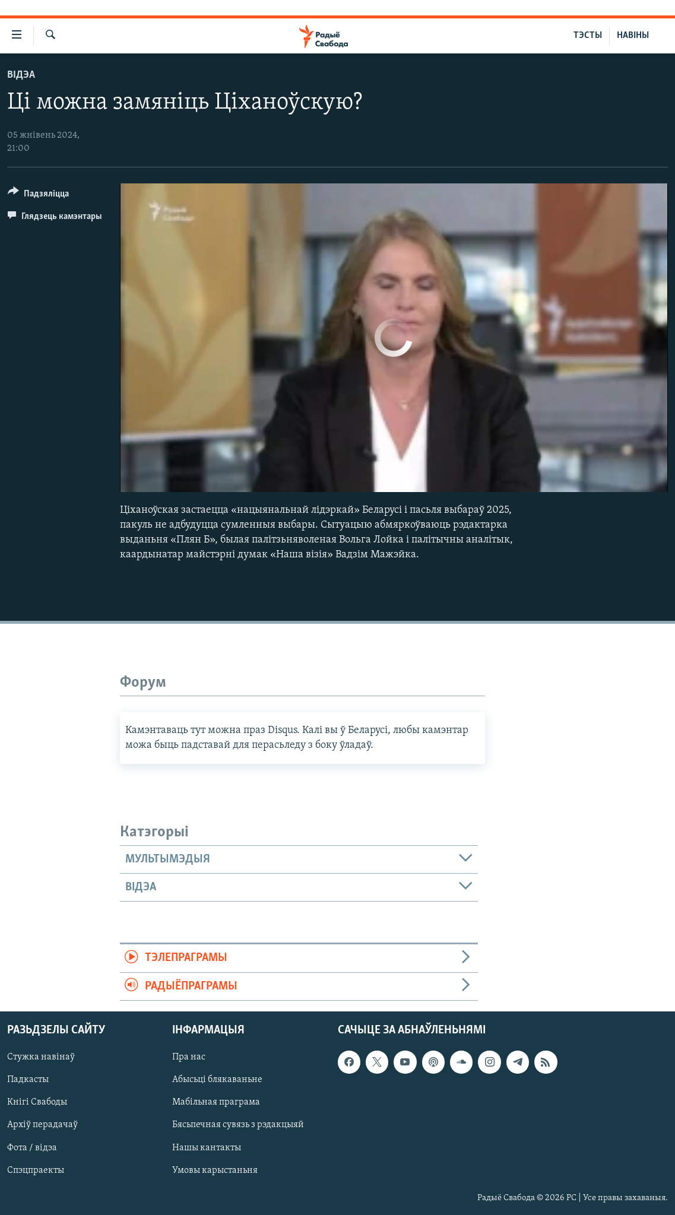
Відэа (21, 75)
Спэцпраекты (35, 1170)
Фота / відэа (32, 1148)
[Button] (38, 195)
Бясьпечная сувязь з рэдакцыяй (238, 1125)
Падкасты (28, 1079)
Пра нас (188, 1057)
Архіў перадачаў (42, 1125)
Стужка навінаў (41, 1057)
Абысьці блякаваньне (217, 1079)
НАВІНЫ (633, 35)
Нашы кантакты (206, 1148)
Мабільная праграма (216, 1102)
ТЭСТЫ (587, 35)
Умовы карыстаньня (215, 1170)
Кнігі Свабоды (37, 1102)
